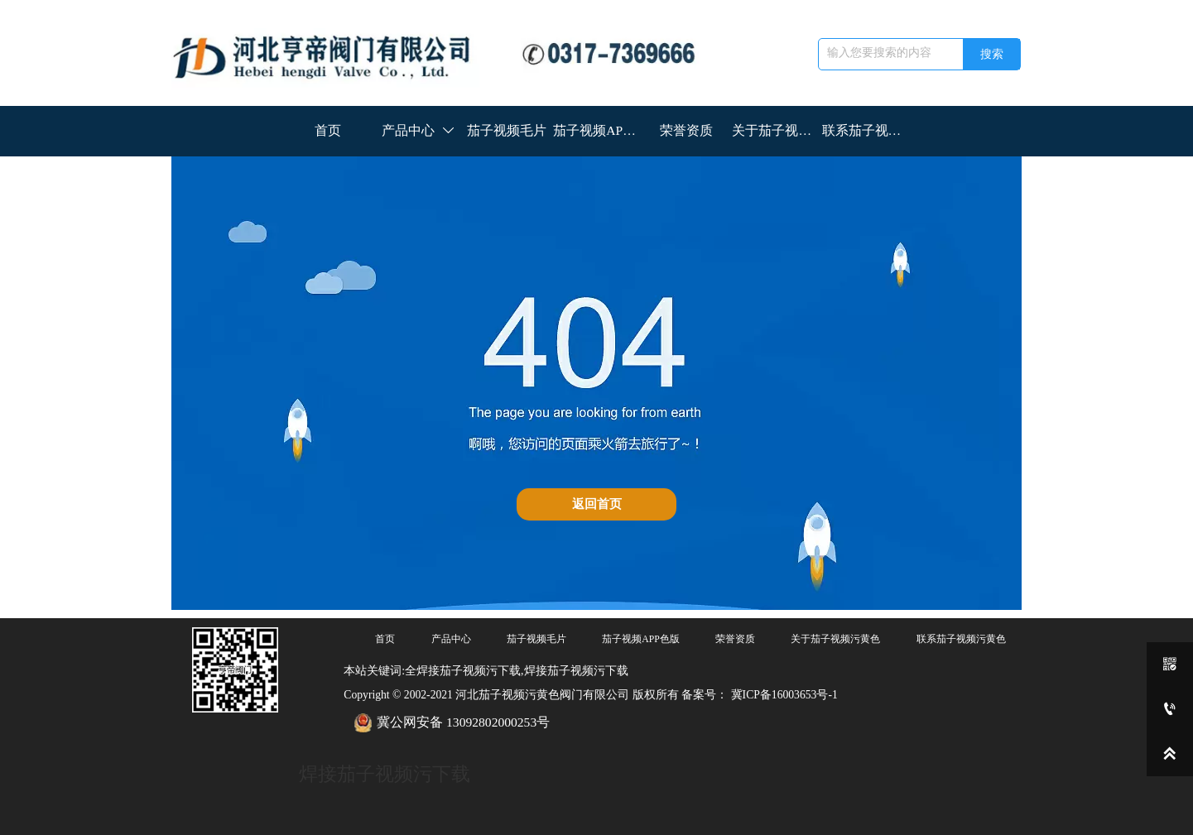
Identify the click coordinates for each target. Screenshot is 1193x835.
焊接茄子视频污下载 (384, 774)
